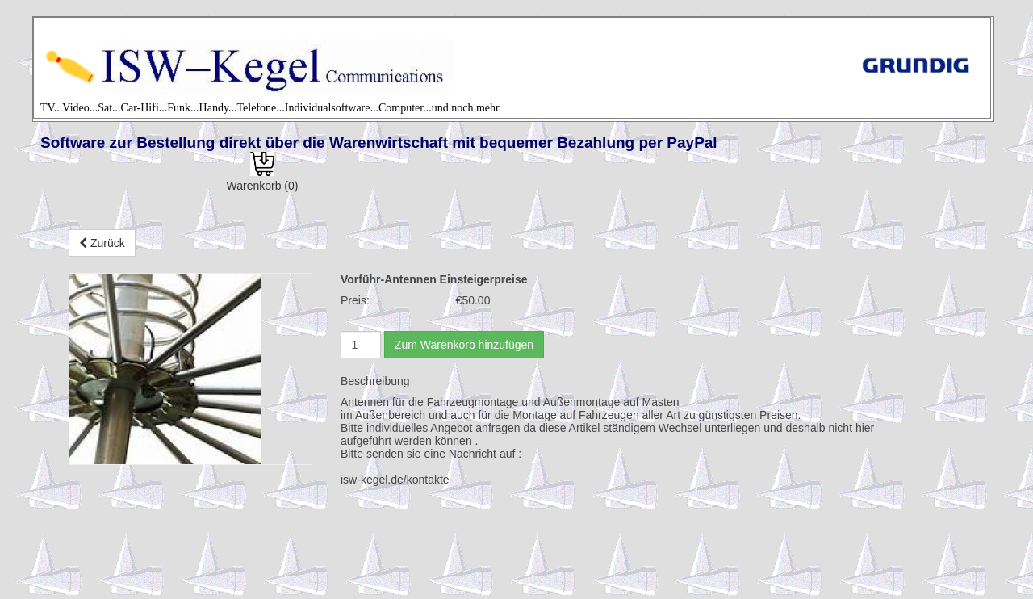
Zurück (102, 243)
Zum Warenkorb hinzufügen (464, 344)
